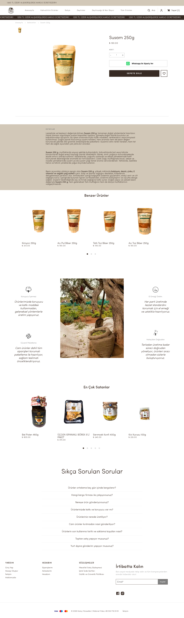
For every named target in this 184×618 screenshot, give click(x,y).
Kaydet (162, 582)
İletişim (8, 574)
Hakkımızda (10, 578)
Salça (67, 10)
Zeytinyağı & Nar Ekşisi (103, 10)
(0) (175, 11)
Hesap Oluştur (11, 571)
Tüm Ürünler (126, 10)
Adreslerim (47, 571)
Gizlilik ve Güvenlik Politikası (91, 574)
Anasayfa (29, 10)
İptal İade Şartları (87, 571)
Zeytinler (81, 10)
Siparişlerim (47, 568)
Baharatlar (31, 23)
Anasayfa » (21, 23)
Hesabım (46, 574)
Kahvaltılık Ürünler (49, 10)
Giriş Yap (9, 568)
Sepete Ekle (134, 73)
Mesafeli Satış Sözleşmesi (90, 568)
